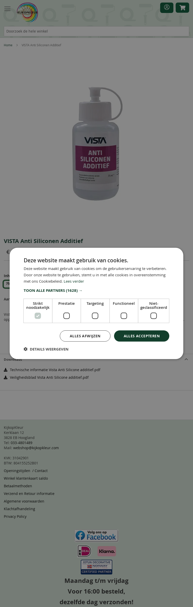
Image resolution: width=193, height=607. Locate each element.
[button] (96, 290)
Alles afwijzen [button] (85, 335)
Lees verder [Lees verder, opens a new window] (74, 281)
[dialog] (96, 303)
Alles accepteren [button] (142, 335)
